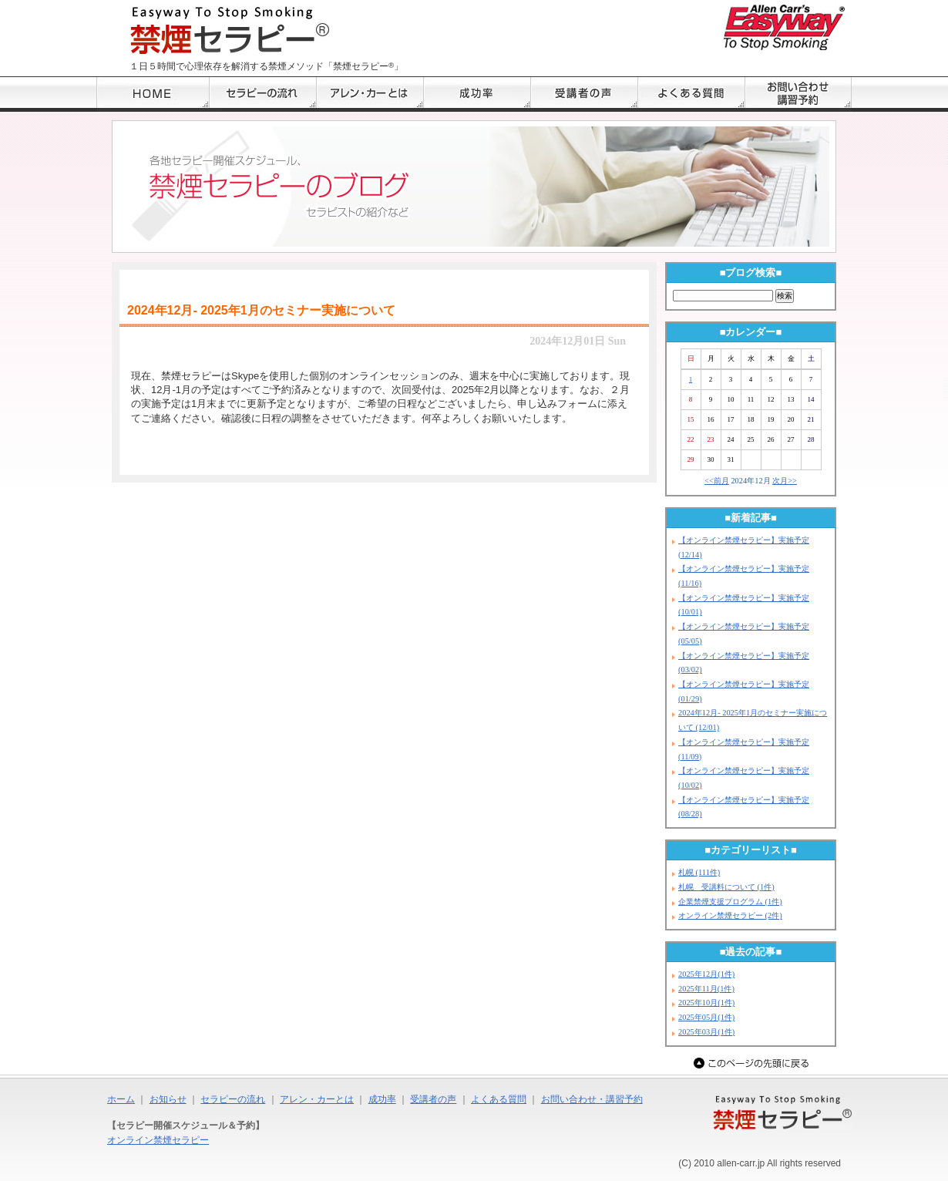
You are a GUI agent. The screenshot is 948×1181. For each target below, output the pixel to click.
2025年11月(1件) (706, 988)
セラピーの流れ (232, 1099)
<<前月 (716, 480)
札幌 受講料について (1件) (726, 887)
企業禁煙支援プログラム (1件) (730, 901)
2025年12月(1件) (706, 974)
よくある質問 (498, 1099)
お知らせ (168, 1099)
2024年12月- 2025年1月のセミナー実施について (261, 310)
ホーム (121, 1099)
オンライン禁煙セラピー (158, 1140)
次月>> (784, 480)
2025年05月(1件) (706, 1017)
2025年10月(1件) (706, 1002)
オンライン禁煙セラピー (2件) (730, 915)
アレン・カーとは (317, 1099)
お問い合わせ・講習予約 (592, 1099)
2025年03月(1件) (706, 1032)
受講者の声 (433, 1099)
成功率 (382, 1099)
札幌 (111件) (699, 872)
